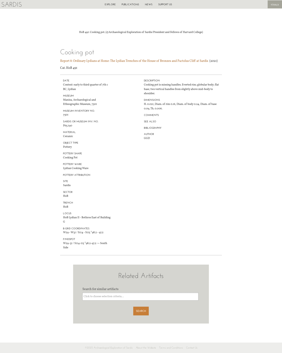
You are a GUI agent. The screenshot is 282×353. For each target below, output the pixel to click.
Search (141, 311)
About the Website (146, 347)
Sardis (11, 4)
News (148, 4)
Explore (110, 4)
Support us (165, 4)
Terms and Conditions (171, 347)
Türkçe (275, 4)
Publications (130, 4)
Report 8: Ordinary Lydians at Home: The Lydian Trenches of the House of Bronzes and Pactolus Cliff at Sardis (134, 61)
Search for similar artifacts (100, 289)
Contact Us (191, 347)
